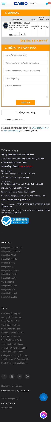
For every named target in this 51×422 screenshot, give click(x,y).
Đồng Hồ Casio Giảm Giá (11, 248)
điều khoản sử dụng (12, 131)
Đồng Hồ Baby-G (8, 263)
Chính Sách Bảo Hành (10, 325)
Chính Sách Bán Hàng (10, 336)
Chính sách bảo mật (40, 128)
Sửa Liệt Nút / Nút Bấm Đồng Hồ (15, 359)
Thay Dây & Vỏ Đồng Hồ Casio (14, 348)
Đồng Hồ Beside (8, 289)
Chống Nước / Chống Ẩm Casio (14, 355)
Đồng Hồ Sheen (8, 267)
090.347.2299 (8, 403)
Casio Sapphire (7, 282)
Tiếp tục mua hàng (25, 112)
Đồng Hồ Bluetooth (9, 293)
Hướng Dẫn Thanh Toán (11, 317)
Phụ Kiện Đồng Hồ (9, 297)
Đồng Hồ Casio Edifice (10, 251)
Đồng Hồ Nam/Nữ (9, 278)
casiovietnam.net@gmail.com (15, 390)
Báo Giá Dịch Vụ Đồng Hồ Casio (14, 363)
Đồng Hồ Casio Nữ (9, 274)
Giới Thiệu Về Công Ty (10, 313)
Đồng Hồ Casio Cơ (9, 259)
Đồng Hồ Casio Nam (10, 270)
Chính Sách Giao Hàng (10, 329)
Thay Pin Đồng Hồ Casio (11, 340)
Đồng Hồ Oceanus (9, 286)
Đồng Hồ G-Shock (8, 255)
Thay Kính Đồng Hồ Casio (12, 344)
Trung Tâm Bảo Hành (10, 321)
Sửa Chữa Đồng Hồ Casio (12, 352)
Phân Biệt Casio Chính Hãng (13, 333)
